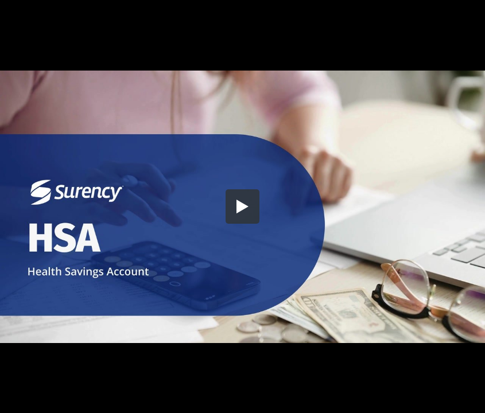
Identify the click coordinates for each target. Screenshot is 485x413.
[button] (243, 206)
